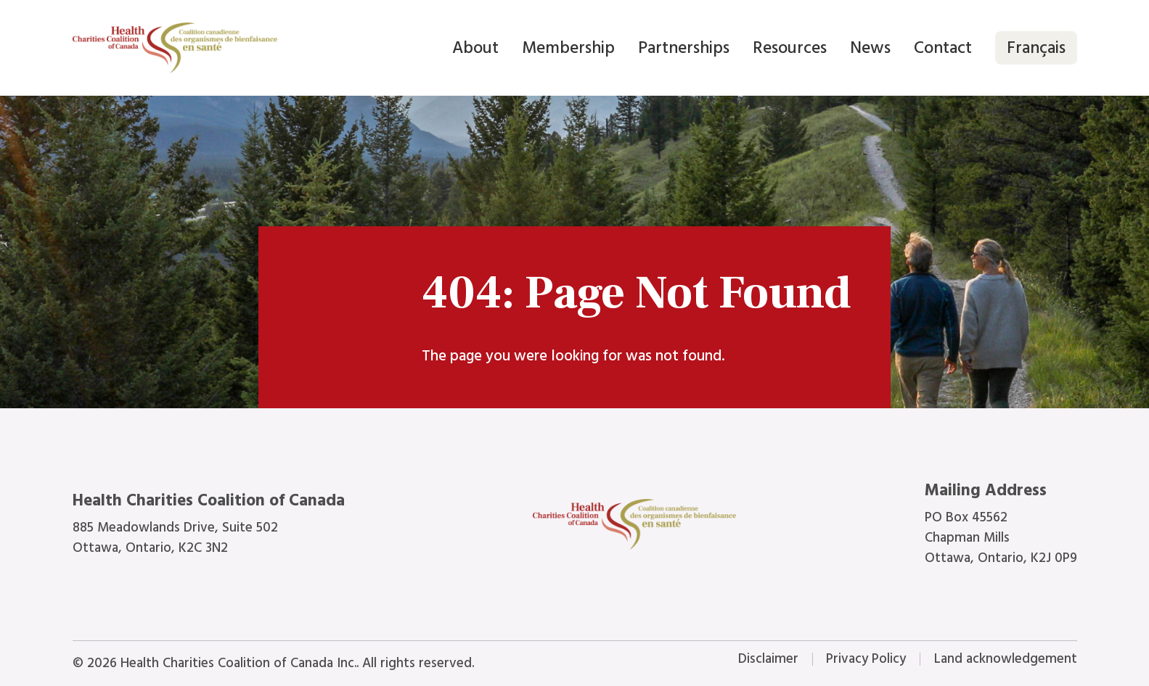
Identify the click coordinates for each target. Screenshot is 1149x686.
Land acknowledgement (1005, 659)
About (475, 47)
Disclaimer (768, 659)
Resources (790, 47)
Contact (943, 47)
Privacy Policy (866, 659)
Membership (568, 47)
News (870, 47)
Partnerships (683, 47)
